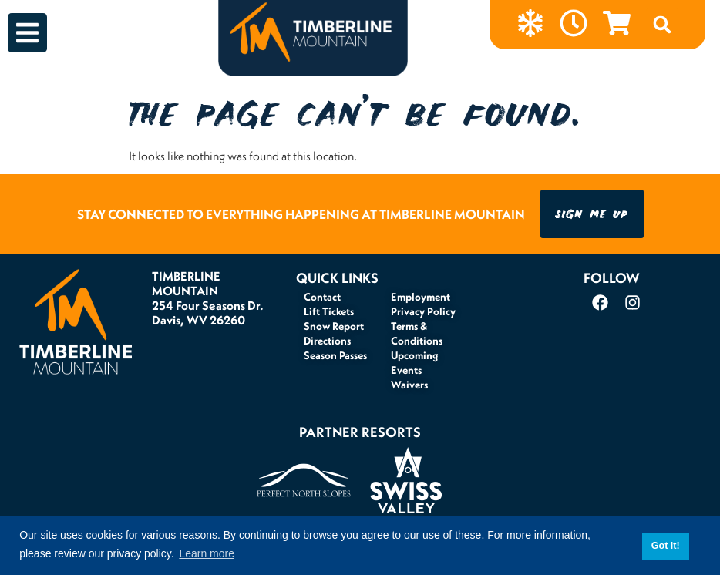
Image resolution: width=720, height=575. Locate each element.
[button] (662, 24)
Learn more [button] (206, 553)
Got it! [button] (665, 545)
